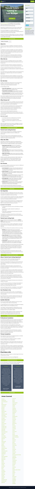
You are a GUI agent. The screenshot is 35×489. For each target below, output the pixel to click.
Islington (3, 409)
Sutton (13, 468)
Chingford (3, 442)
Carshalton (14, 462)
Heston (13, 471)
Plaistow (3, 422)
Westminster (4, 441)
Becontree (3, 474)
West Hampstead (4, 456)
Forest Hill (14, 398)
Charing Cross (4, 437)
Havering (14, 427)
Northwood (14, 476)
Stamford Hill (6, 358)
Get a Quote (12, 18)
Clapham (3, 472)
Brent (2, 468)
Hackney (2, 358)
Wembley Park (14, 416)
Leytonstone (4, 405)
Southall (13, 464)
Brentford (14, 443)
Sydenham (14, 409)
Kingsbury (14, 408)
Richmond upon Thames (16, 454)
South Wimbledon (15, 436)
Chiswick (13, 420)
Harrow (13, 446)
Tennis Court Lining (4, 23)
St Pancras (3, 420)
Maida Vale (3, 457)
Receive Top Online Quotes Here (12, 315)
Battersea (3, 482)
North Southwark (4, 431)
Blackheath (3, 459)
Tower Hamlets (4, 416)
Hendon (3, 475)
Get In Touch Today (12, 38)
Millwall (3, 434)
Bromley (3, 408)
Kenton (13, 432)
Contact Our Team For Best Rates (12, 127)
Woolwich (3, 463)
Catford (3, 478)
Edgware (13, 421)
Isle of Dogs (3, 435)
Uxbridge (14, 483)
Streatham (14, 412)
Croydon (13, 453)
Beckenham (14, 423)
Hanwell (13, 450)
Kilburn (3, 460)
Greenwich (3, 446)
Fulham (13, 405)
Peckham (3, 449)
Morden (13, 447)
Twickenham (14, 460)
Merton (13, 434)
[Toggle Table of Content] (10, 41)
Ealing (13, 442)
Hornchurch (14, 431)
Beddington (14, 457)
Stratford (3, 407)
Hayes (13, 475)
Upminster (14, 449)
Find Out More (12, 188)
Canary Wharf (4, 423)
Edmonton (3, 430)
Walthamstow (4, 411)
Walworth (3, 438)
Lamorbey (14, 428)
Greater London (4, 448)
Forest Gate (3, 415)
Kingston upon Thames (16, 469)
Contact (32, 1)
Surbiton (13, 472)
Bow (15, 358)
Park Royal (14, 419)
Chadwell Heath (4, 479)
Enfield (3, 461)
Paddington (4, 453)
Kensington (3, 471)
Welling (13, 413)
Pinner (13, 465)
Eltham (13, 401)
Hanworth (14, 480)
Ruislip (13, 473)
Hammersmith (14, 402)
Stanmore (14, 439)
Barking (3, 445)
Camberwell (4, 452)
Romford (13, 417)
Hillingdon (14, 479)
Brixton (3, 467)
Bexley (13, 438)
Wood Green (4, 419)
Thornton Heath (15, 435)
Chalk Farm (3, 433)
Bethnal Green (19, 358)
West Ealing (14, 445)
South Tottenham (12, 358)
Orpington (14, 461)
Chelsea (3, 464)
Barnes (13, 424)
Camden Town (4, 426)
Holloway (3, 412)
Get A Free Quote (12, 392)
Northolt (13, 458)
